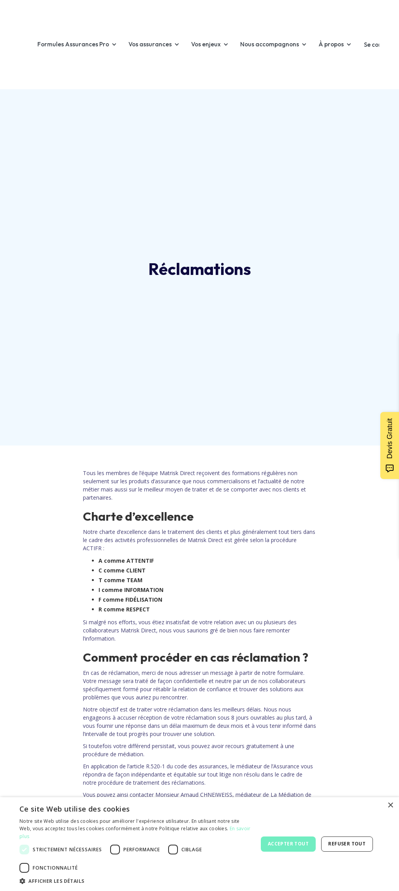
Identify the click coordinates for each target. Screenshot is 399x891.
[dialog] (199, 844)
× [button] (390, 805)
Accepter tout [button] (288, 843)
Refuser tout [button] (347, 843)
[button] (81, 44)
